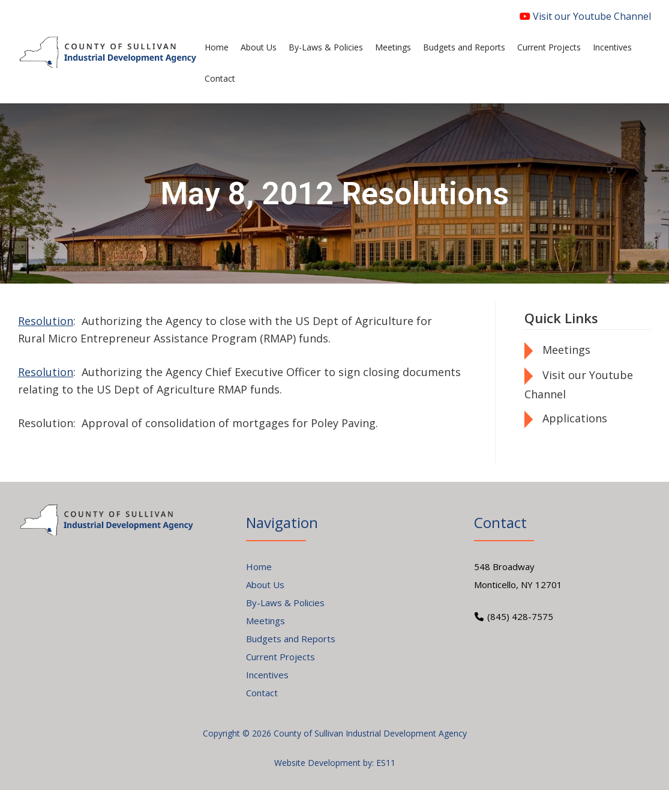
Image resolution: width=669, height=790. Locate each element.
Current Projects (280, 657)
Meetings (566, 349)
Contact (262, 693)
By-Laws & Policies (285, 603)
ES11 (385, 762)
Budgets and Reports (290, 639)
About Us (265, 585)
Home (259, 567)
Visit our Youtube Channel (585, 16)
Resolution (45, 321)
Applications (574, 418)
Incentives (267, 675)
